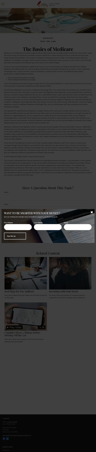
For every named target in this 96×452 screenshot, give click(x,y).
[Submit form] (15, 236)
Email (66, 223)
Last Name (38, 223)
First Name (8, 223)
